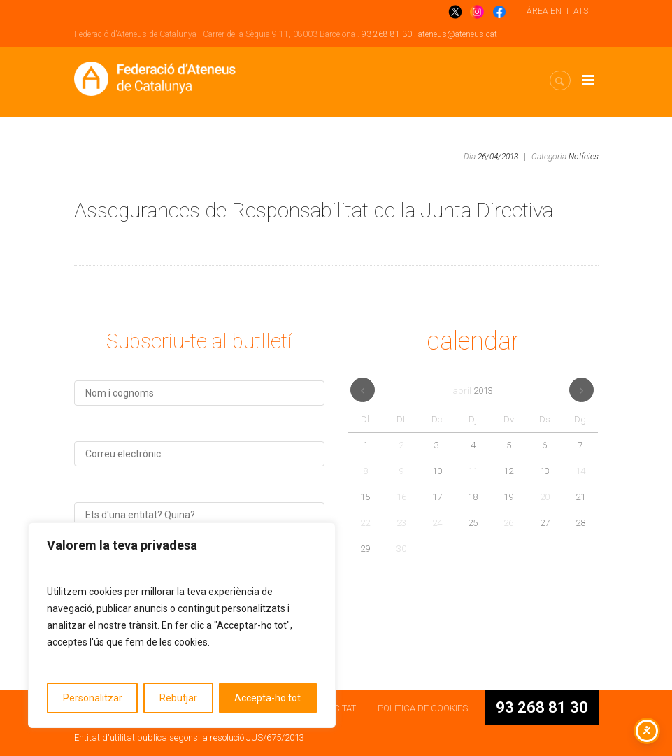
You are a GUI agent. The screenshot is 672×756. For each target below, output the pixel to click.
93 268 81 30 (387, 34)
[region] (182, 625)
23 (401, 523)
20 (545, 497)
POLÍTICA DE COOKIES (423, 708)
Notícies (584, 157)
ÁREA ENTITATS (557, 11)
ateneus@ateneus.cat (457, 34)
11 (473, 471)
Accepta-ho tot (267, 698)
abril (472, 390)
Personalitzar (92, 698)
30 (401, 548)
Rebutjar (178, 698)
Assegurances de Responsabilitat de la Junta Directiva (313, 210)
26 (508, 523)
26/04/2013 (498, 157)
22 (365, 523)
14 (580, 471)
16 (401, 497)
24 (437, 523)
